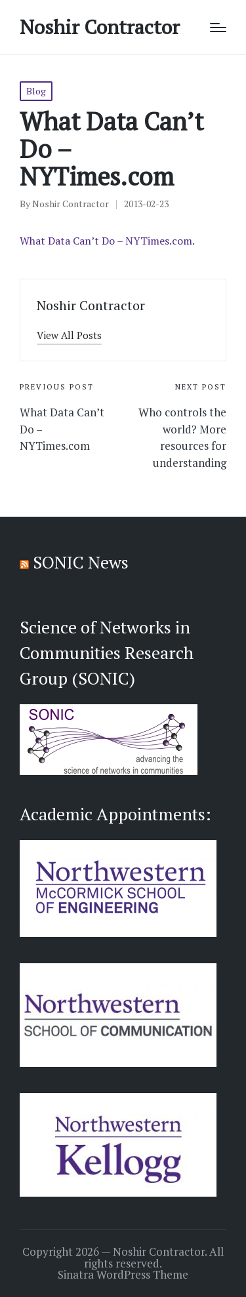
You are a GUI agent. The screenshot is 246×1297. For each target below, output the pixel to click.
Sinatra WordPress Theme (123, 1275)
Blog (36, 91)
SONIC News (81, 562)
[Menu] (218, 27)
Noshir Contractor (100, 27)
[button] (69, 335)
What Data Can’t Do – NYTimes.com (106, 240)
